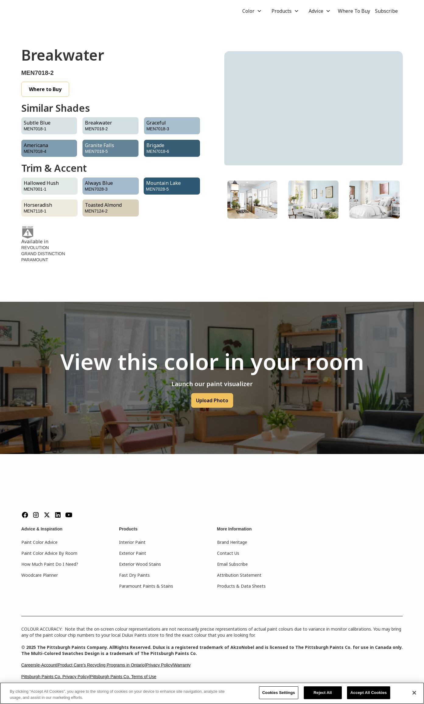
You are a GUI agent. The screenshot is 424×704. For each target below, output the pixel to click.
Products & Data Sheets (241, 586)
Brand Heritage (232, 542)
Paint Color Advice (39, 542)
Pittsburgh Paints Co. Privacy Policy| (55, 676)
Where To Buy (354, 11)
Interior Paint (132, 542)
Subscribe (386, 11)
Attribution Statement (239, 575)
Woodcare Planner (39, 575)
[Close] (414, 692)
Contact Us (228, 553)
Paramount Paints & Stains (146, 586)
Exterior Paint (132, 553)
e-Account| (47, 665)
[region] (212, 693)
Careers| (29, 665)
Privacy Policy (159, 665)
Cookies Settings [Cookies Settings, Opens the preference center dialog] (278, 692)
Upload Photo (212, 400)
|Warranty (181, 665)
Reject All (323, 692)
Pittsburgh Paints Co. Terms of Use (123, 676)
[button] (252, 10)
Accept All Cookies (368, 692)
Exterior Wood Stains (140, 564)
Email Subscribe (232, 564)
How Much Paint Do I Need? (49, 564)
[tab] (252, 199)
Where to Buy (45, 89)
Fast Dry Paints (134, 575)
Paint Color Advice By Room (49, 553)
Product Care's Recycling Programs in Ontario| (102, 665)
